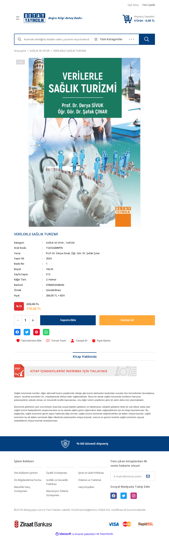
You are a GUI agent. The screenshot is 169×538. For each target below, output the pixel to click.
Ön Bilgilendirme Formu (25, 483)
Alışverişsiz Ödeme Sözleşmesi (58, 494)
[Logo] (53, 18)
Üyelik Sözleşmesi (57, 473)
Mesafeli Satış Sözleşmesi (23, 494)
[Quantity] (25, 320)
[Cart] (127, 18)
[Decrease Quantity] (17, 320)
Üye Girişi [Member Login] (133, 5)
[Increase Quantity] (32, 320)
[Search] (59, 39)
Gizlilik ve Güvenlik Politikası (58, 483)
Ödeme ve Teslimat (91, 480)
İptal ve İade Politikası (92, 473)
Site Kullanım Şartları (28, 473)
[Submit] (148, 476)
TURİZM (71, 242)
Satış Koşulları (87, 488)
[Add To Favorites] (29, 341)
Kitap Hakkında (85, 357)
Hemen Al (127, 320)
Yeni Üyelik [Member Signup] (148, 5)
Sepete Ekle (68, 320)
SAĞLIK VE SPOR (55, 242)
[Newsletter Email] (132, 476)
